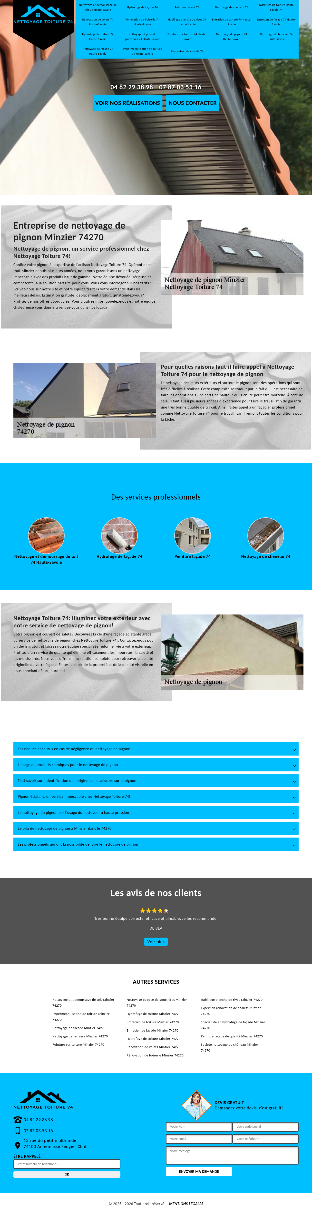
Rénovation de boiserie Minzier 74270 (155, 1055)
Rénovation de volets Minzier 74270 (154, 1047)
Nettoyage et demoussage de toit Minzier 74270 (83, 1003)
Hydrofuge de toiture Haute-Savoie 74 (276, 7)
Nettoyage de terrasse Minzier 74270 (80, 1036)
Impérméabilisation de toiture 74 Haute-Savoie (142, 51)
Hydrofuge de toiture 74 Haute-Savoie (97, 36)
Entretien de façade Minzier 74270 (152, 1030)
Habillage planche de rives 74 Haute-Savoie (187, 22)
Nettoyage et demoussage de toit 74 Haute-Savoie (98, 7)
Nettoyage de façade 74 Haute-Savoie (98, 51)
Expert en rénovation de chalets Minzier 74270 (231, 1011)
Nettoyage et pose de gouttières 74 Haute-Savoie (142, 36)
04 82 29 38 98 (131, 87)
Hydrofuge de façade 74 (142, 7)
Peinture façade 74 (187, 7)
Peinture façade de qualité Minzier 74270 (232, 1036)
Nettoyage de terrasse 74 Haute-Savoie (276, 36)
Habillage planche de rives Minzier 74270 (232, 1000)
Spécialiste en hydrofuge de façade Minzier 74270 (233, 1025)
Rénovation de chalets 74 (187, 51)
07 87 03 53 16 (180, 87)
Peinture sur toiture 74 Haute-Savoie (187, 36)
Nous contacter (193, 103)
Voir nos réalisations (127, 103)
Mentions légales (186, 1203)
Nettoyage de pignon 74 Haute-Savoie (231, 36)
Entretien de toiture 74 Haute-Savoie (232, 22)
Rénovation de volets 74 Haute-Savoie (97, 22)
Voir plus (156, 941)
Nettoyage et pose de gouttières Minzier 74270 (157, 1003)
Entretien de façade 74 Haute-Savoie (276, 22)
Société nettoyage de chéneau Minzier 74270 (229, 1048)
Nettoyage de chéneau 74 (231, 7)
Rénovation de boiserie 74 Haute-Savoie (142, 22)
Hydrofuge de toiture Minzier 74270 (154, 1014)
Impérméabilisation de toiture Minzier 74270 (81, 1017)
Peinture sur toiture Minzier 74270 (78, 1045)
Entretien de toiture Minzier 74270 (153, 1022)
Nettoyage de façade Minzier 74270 (79, 1028)
